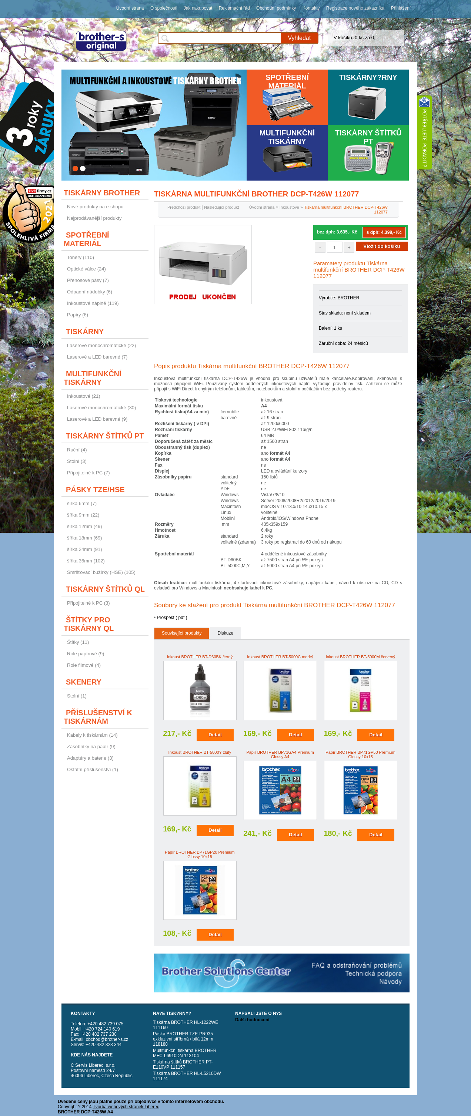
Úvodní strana (130, 8)
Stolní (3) (77, 461)
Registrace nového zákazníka (355, 8)
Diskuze (225, 633)
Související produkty (181, 633)
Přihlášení (401, 8)
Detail (214, 734)
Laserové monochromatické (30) (101, 407)
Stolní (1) (77, 696)
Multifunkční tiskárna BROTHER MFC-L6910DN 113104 (184, 1053)
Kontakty (311, 8)
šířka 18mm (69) (84, 538)
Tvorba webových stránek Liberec (126, 1106)
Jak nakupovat (198, 8)
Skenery (83, 682)
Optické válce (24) (86, 269)
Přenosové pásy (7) (88, 280)
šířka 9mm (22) (83, 515)
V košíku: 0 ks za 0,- (355, 37)
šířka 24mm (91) (84, 549)
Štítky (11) (78, 642)
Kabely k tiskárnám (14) (92, 735)
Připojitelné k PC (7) (88, 472)
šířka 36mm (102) (86, 561)
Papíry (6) (77, 314)
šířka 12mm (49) (84, 526)
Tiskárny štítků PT (368, 137)
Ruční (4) (77, 450)
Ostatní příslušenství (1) (92, 769)
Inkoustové (289, 207)
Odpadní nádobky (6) (89, 292)
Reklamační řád (234, 8)
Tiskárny (85, 331)
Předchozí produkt (183, 207)
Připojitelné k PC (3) (88, 603)
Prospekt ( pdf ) (172, 617)
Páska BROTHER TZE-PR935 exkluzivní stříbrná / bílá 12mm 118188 (183, 1039)
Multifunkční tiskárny (287, 137)
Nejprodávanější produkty (94, 218)
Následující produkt (221, 207)
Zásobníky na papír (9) (91, 746)
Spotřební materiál (287, 81)
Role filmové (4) (84, 665)
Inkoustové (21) (83, 396)
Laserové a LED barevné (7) (97, 357)
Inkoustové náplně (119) (92, 303)
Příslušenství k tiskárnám (98, 717)
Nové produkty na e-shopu (95, 206)
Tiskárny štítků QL (105, 589)
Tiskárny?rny (368, 77)
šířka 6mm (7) (82, 503)
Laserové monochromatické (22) (101, 345)
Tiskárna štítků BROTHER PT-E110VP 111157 (183, 1064)
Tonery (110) (80, 257)
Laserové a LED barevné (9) (97, 419)
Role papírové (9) (85, 653)
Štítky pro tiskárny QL (89, 624)
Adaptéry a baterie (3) (90, 758)
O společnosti (163, 8)
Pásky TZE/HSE (95, 489)
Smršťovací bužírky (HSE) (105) (101, 572)
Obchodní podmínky (276, 8)
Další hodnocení (252, 1019)
